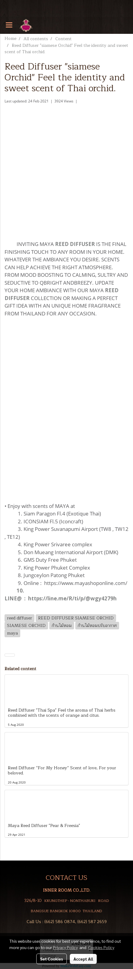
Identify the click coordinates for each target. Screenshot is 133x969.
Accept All (83, 958)
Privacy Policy (65, 947)
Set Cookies (51, 958)
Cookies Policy (101, 947)
